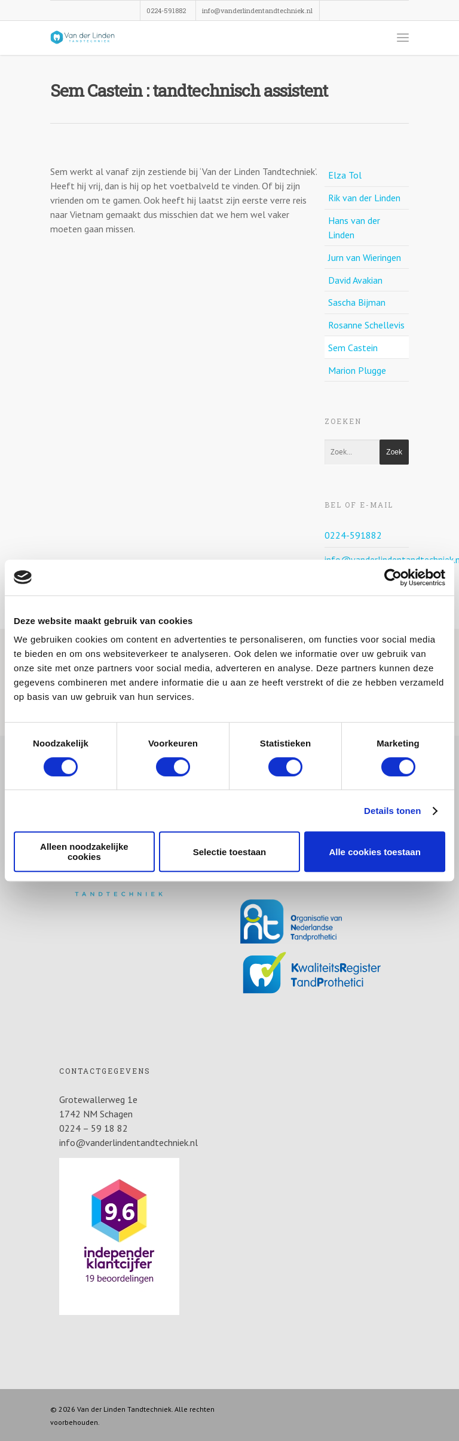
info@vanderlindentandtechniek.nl (257, 10)
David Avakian (355, 280)
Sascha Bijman (356, 302)
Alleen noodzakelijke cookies (84, 851)
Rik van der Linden (364, 198)
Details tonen (392, 811)
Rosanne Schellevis (366, 325)
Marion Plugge (357, 370)
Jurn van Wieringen (364, 257)
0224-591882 (166, 10)
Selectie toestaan (230, 852)
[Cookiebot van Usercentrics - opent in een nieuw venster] (393, 577)
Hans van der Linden (354, 227)
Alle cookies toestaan (374, 852)
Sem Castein (353, 348)
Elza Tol (345, 175)
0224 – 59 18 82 (93, 1128)
